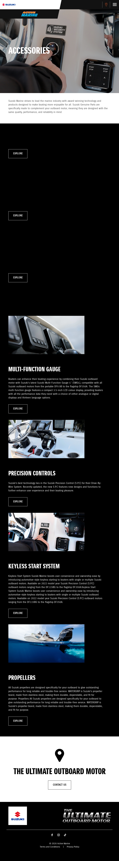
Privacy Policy (73, 846)
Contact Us (59, 785)
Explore (18, 153)
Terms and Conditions (50, 846)
